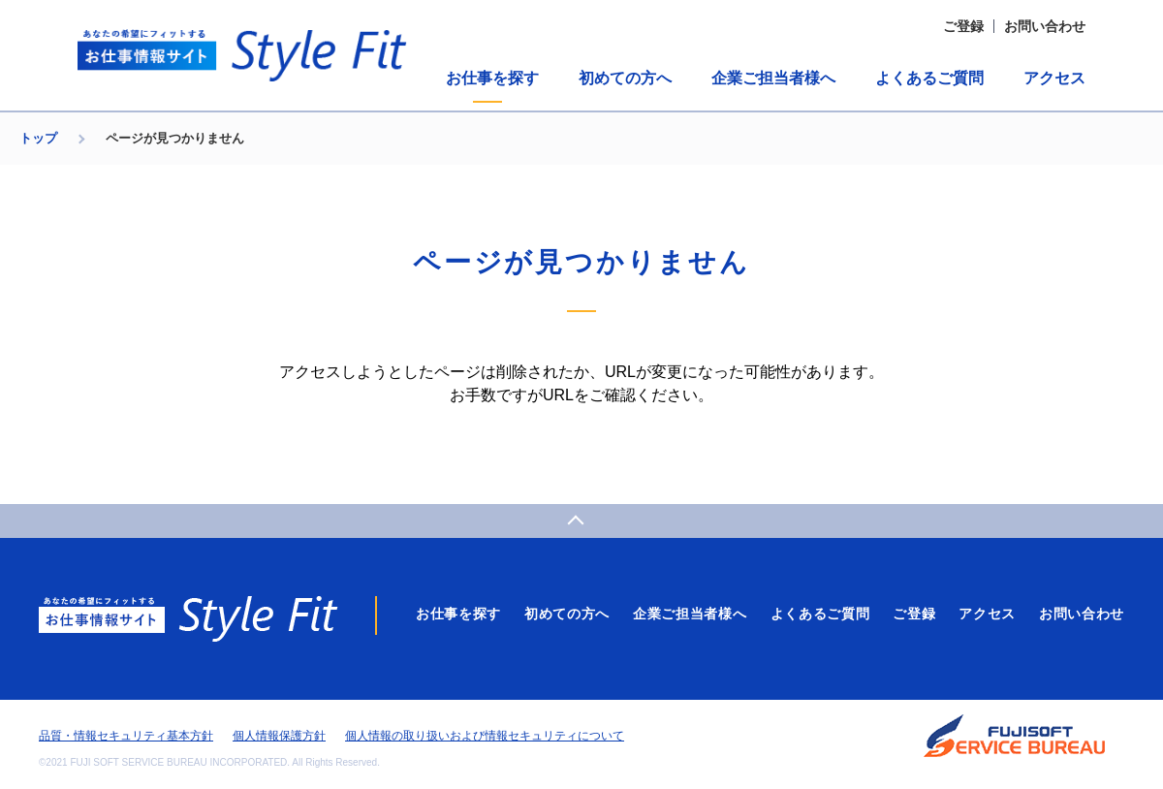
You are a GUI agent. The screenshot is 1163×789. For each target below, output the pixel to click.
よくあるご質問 (929, 78)
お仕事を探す (492, 78)
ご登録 (963, 26)
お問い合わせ (1044, 26)
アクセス (1054, 78)
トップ (38, 138)
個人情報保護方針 (279, 735)
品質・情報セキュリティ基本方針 (126, 735)
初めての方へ (625, 78)
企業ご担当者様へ (773, 78)
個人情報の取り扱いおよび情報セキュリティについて (484, 735)
